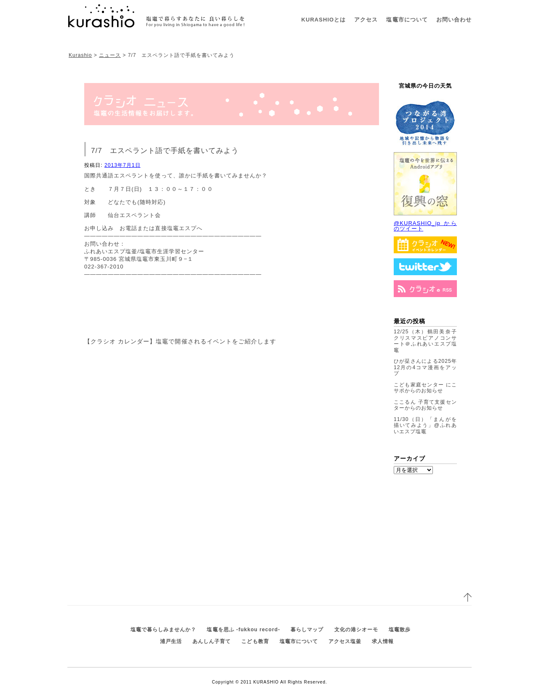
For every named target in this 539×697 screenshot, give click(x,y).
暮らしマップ (307, 630)
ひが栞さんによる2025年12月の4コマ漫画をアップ (425, 367)
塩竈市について (406, 19)
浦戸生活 (171, 641)
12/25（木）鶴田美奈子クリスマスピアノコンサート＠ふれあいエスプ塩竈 (425, 341)
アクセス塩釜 (344, 641)
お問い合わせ (454, 19)
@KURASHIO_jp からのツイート (425, 226)
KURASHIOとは (324, 19)
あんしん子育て (211, 641)
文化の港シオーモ (356, 630)
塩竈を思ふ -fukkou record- (243, 630)
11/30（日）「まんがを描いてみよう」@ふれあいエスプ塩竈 (425, 425)
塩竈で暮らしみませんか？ (163, 630)
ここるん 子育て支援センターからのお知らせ (425, 405)
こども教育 (255, 641)
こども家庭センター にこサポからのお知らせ (425, 388)
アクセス (366, 19)
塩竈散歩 (400, 630)
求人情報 (383, 641)
